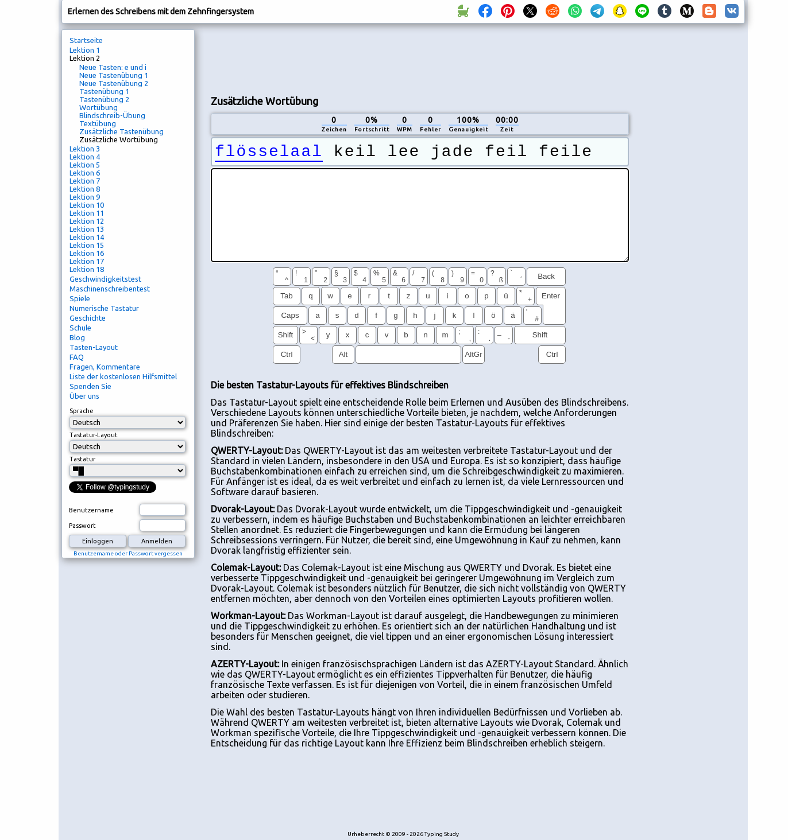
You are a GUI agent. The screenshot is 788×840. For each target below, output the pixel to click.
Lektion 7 (84, 181)
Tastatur (82, 459)
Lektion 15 (86, 245)
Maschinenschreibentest (109, 289)
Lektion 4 (84, 157)
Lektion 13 (86, 229)
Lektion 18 (86, 269)
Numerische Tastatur (104, 308)
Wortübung (98, 107)
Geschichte (87, 318)
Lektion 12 (86, 221)
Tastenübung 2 (104, 99)
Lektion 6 (84, 173)
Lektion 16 (86, 253)
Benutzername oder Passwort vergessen (128, 553)
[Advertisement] (420, 58)
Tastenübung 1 (104, 91)
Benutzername (91, 510)
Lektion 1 (84, 50)
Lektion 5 (84, 165)
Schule (80, 328)
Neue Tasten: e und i (112, 67)
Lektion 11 (86, 213)
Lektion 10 (86, 205)
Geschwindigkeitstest (105, 279)
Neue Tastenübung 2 (113, 83)
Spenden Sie (90, 386)
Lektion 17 (86, 261)
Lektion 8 (84, 189)
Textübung (97, 123)
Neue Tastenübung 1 (113, 75)
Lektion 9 (84, 197)
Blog (77, 337)
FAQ (76, 357)
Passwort (82, 525)
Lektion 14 (86, 237)
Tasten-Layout (93, 347)
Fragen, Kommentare (104, 367)
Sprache (81, 410)
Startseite (86, 40)
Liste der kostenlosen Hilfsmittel (123, 376)
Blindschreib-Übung (112, 115)
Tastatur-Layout (93, 434)
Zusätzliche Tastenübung (121, 131)
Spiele (79, 298)
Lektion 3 (84, 149)
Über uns (84, 396)
